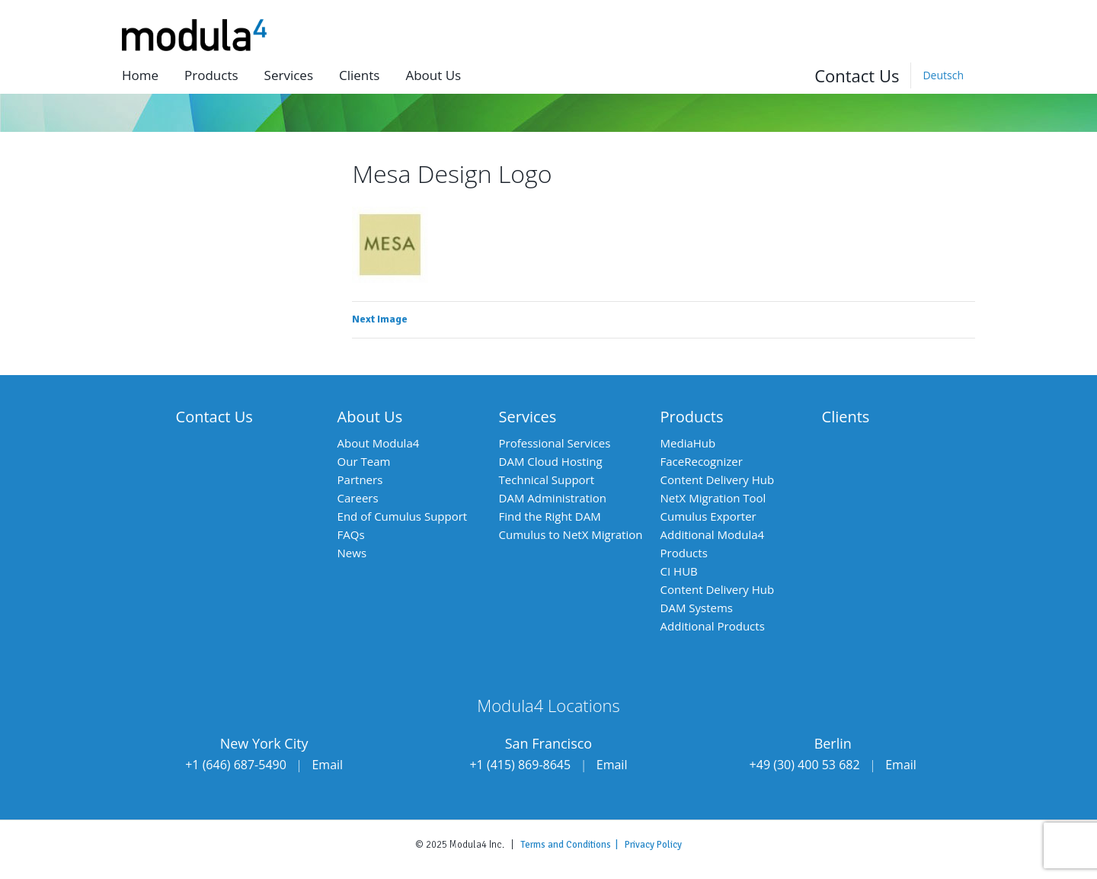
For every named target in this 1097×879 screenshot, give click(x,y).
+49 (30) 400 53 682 (805, 764)
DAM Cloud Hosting (551, 461)
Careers (358, 497)
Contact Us (856, 75)
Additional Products (712, 626)
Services (288, 75)
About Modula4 (378, 443)
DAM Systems (696, 607)
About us (433, 75)
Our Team (364, 461)
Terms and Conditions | (572, 845)
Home (140, 75)
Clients (359, 75)
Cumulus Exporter (708, 516)
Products (211, 75)
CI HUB (679, 571)
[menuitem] (942, 75)
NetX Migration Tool (713, 497)
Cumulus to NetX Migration (571, 534)
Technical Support (547, 479)
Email (327, 764)
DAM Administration (552, 497)
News (352, 552)
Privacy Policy (653, 845)
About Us (370, 416)
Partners (360, 479)
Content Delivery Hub (717, 479)
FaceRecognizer (701, 461)
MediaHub (688, 443)
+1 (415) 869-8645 (520, 764)
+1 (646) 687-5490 (235, 764)
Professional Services (555, 443)
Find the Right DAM (550, 516)
